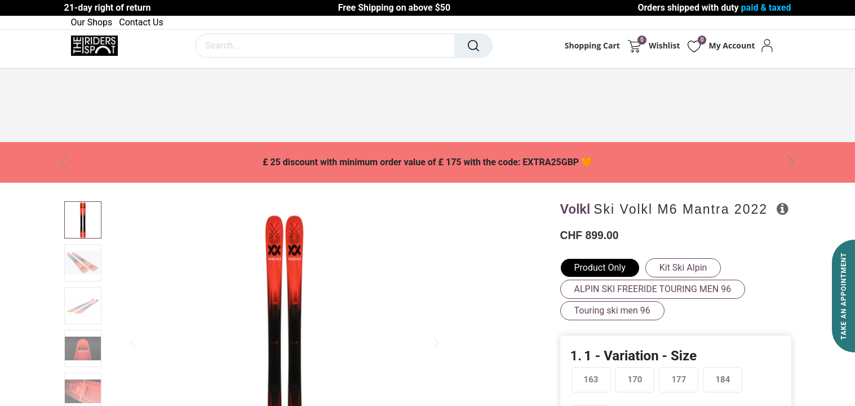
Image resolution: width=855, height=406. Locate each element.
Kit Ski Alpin (683, 267)
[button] (782, 208)
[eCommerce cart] (634, 45)
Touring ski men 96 (612, 310)
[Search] (473, 45)
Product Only (600, 267)
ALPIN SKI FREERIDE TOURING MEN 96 (653, 289)
